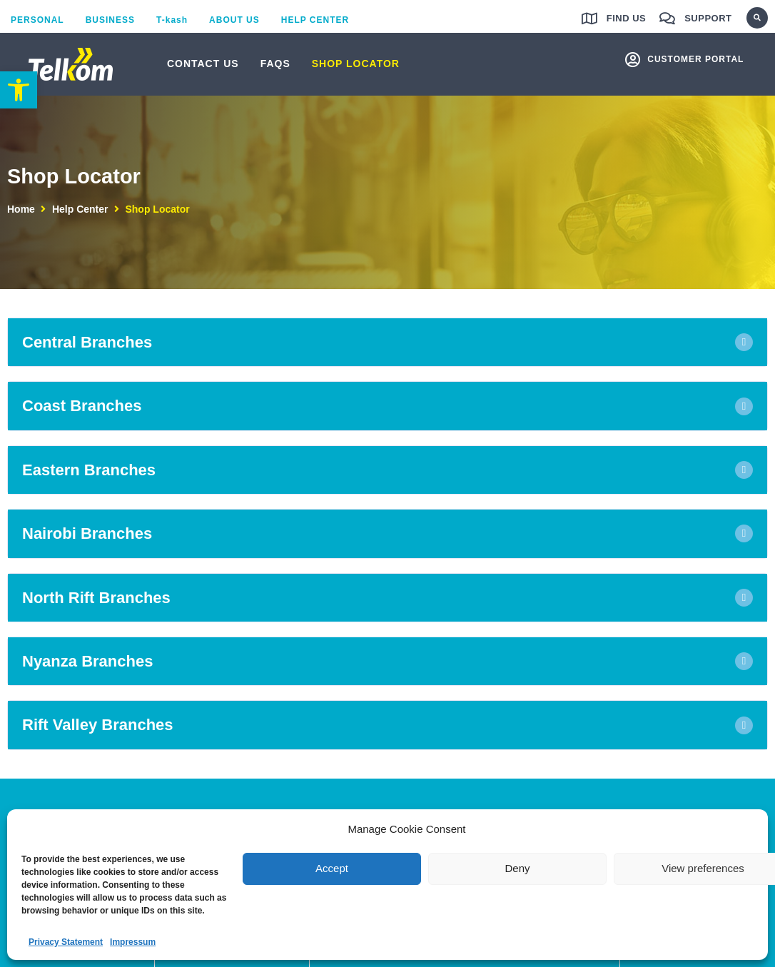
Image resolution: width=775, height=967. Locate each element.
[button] (757, 18)
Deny (517, 868)
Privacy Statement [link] (66, 942)
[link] (18, 89)
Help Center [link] (80, 209)
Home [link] (21, 209)
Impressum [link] (133, 942)
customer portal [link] (695, 59)
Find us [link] (627, 18)
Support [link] (707, 18)
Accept (331, 868)
